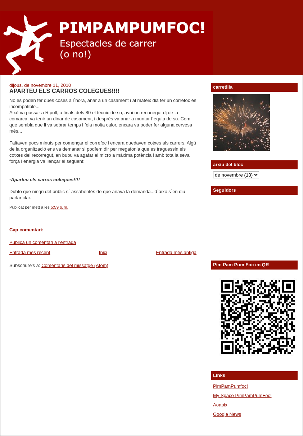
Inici (103, 252)
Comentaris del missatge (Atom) (74, 265)
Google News (227, 414)
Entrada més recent (29, 252)
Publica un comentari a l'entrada (42, 242)
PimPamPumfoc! (230, 386)
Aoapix (220, 405)
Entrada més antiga (176, 252)
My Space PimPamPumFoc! (242, 395)
